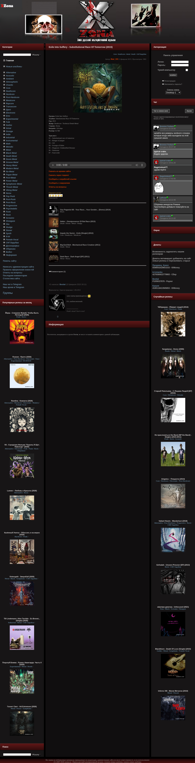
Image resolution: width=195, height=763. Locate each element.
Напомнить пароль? (173, 84)
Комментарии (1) (57, 272)
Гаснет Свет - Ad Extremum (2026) (22, 706)
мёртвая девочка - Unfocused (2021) (173, 607)
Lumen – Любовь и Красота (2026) (22, 491)
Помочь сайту (9, 261)
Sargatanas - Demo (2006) (173, 349)
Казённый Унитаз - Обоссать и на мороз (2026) (22, 534)
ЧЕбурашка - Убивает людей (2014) (173, 307)
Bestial (62, 284)
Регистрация (170, 81)
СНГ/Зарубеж (141, 54)
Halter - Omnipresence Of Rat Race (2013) (78, 221)
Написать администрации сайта (18, 267)
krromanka (157, 272)
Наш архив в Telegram (13, 287)
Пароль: (162, 65)
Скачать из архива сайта (60, 171)
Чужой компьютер (166, 70)
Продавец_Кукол (160, 265)
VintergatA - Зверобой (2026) (22, 577)
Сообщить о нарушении (59, 183)
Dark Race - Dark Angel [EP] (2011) (75, 257)
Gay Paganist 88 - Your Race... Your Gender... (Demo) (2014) (85, 210)
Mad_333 (114, 59)
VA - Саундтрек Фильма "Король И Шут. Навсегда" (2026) (21, 446)
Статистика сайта (11, 278)
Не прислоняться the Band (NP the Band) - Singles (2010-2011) (173, 436)
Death (133, 54)
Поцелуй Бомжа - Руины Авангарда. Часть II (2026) (21, 663)
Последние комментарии (15, 275)
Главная (10, 60)
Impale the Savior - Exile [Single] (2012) (76, 233)
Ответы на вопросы (12, 273)
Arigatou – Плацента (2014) (173, 479)
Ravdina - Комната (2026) (22, 401)
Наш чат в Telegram (12, 284)
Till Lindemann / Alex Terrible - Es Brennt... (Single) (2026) (22, 620)
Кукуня (155, 286)
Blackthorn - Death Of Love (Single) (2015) (173, 649)
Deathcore (121, 54)
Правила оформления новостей (18, 270)
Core (115, 54)
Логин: (161, 62)
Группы (8, 293)
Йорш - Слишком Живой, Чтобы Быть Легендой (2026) (22, 314)
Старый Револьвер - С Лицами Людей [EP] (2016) (173, 392)
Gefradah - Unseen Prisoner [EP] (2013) (173, 565)
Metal (128, 54)
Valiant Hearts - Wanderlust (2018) (173, 521)
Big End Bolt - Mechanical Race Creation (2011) (80, 245)
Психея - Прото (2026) (22, 357)
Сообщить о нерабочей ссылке (63, 179)
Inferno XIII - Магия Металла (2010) (173, 691)
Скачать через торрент (59, 175)
